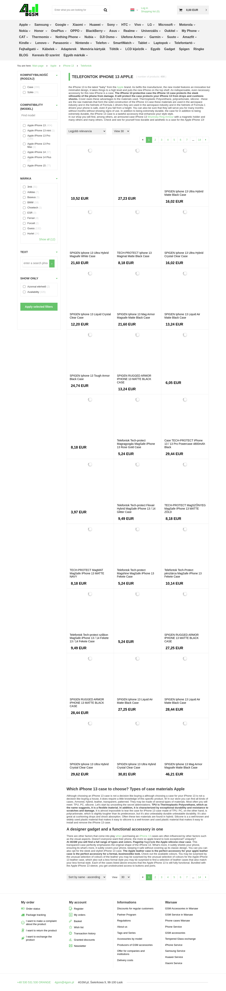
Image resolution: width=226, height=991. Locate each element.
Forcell (31, 223)
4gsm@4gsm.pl (64, 982)
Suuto (171, 37)
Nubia (88, 37)
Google (60, 24)
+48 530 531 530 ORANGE (34, 982)
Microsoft (165, 24)
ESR (30, 213)
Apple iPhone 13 (36, 125)
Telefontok (86, 65)
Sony (111, 24)
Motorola (186, 24)
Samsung (41, 24)
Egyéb (155, 49)
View (114, 877)
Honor (39, 30)
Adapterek (68, 49)
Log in (144, 8)
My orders (79, 914)
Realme (129, 30)
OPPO (74, 30)
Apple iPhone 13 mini (39, 130)
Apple (23, 24)
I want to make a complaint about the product (41, 922)
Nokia (23, 30)
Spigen (184, 49)
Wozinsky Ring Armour (161, 116)
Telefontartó (183, 43)
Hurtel (30, 233)
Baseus (31, 197)
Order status (33, 908)
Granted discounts (84, 939)
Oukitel (170, 30)
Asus (113, 30)
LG (150, 24)
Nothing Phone (66, 37)
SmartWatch (122, 43)
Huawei (95, 24)
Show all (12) (47, 239)
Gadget (169, 49)
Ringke (199, 49)
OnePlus (57, 30)
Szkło (30, 92)
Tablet (142, 43)
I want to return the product (41, 930)
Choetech (32, 207)
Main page (37, 65)
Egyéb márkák (74, 55)
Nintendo (82, 43)
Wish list (78, 927)
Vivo (137, 24)
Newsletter (80, 945)
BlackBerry (94, 30)
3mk (29, 186)
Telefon (101, 43)
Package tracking (36, 914)
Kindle (24, 43)
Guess (31, 228)
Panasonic (61, 43)
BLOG (23, 55)
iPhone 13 (68, 65)
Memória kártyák (92, 49)
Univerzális (149, 30)
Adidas (31, 192)
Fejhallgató (27, 49)
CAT (22, 37)
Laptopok (161, 43)
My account (77, 902)
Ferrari (31, 218)
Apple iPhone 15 (36, 165)
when (119, 835)
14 (199, 139)
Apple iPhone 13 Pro (38, 135)
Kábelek (48, 49)
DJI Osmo (107, 37)
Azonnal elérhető (36, 286)
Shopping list (150, 11)
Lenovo (40, 43)
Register (78, 908)
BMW (30, 202)
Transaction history (85, 933)
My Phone (189, 30)
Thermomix (40, 37)
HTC (124, 24)
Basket (78, 921)
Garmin (155, 37)
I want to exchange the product (39, 938)
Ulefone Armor (132, 37)
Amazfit (188, 37)
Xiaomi (78, 24)
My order (28, 902)
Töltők (114, 49)
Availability (33, 292)
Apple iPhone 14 (36, 152)
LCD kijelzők (134, 49)
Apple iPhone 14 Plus (39, 157)
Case (30, 87)
